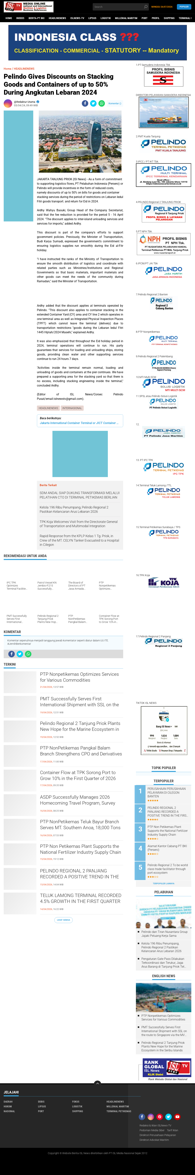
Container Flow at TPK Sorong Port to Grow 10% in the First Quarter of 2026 (79, 776)
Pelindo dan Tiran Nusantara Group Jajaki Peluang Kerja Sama (164, 931)
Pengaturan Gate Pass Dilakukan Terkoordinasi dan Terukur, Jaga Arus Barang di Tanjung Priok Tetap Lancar (164, 961)
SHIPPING (169, 18)
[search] (121, 7)
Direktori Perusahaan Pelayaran (158, 1133)
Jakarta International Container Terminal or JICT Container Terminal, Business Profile (80, 423)
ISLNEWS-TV (77, 18)
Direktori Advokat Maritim (154, 1137)
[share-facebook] (85, 103)
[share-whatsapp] (101, 103)
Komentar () (115, 103)
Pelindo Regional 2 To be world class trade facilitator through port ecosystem (166, 867)
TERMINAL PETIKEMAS (119, 1109)
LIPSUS (92, 18)
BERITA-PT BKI (37, 18)
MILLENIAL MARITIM (126, 18)
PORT (145, 18)
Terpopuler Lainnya (163, 881)
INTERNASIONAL (72, 408)
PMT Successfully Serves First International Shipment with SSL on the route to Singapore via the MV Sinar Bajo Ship (80, 705)
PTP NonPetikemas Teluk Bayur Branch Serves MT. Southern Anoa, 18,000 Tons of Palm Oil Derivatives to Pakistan (81, 828)
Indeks (20, 18)
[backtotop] (97, 1082)
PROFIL (156, 18)
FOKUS (75, 1099)
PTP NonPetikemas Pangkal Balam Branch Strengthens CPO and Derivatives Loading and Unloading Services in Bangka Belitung (76, 754)
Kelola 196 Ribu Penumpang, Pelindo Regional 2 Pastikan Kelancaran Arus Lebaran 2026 (161, 945)
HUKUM (8, 1104)
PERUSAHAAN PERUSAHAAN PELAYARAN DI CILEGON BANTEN (168, 792)
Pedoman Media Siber (152, 1128)
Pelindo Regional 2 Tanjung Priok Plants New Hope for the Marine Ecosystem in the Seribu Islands (81, 730)
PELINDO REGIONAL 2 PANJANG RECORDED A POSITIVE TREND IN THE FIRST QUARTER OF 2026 (81, 877)
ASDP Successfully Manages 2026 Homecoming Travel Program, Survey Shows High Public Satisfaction (79, 804)
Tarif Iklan (172, 1128)
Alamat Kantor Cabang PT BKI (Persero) (168, 846)
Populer (184, 7)
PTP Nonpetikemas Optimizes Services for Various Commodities (80, 678)
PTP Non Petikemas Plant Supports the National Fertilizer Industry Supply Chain (81, 850)
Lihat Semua (63, 920)
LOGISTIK (106, 18)
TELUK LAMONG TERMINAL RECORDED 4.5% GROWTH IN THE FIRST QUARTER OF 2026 (76, 902)
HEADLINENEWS (57, 18)
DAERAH (8, 1099)
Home (9, 18)
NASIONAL (9, 1109)
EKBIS (41, 1099)
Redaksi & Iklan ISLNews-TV (155, 1123)
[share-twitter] (93, 103)
